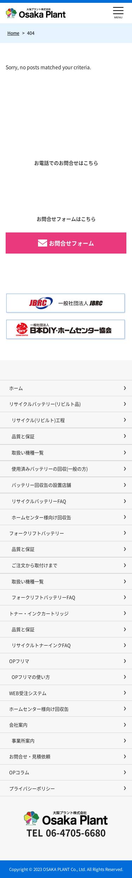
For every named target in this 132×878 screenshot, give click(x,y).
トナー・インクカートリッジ (39, 613)
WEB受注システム (27, 693)
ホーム (16, 388)
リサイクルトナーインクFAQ (41, 645)
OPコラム (19, 772)
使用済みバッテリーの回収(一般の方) (50, 468)
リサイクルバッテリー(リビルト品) (45, 403)
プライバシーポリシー (32, 788)
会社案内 (18, 724)
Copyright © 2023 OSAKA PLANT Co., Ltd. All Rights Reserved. (66, 869)
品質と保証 (23, 436)
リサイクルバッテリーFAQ (39, 501)
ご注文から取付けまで (34, 565)
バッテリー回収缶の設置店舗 (41, 484)
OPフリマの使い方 (31, 676)
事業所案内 (23, 740)
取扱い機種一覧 (28, 452)
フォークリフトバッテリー (36, 533)
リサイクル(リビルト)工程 (38, 420)
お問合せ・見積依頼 (29, 756)
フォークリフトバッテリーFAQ (43, 597)
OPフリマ (19, 661)
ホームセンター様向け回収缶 (41, 517)
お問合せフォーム (71, 243)
